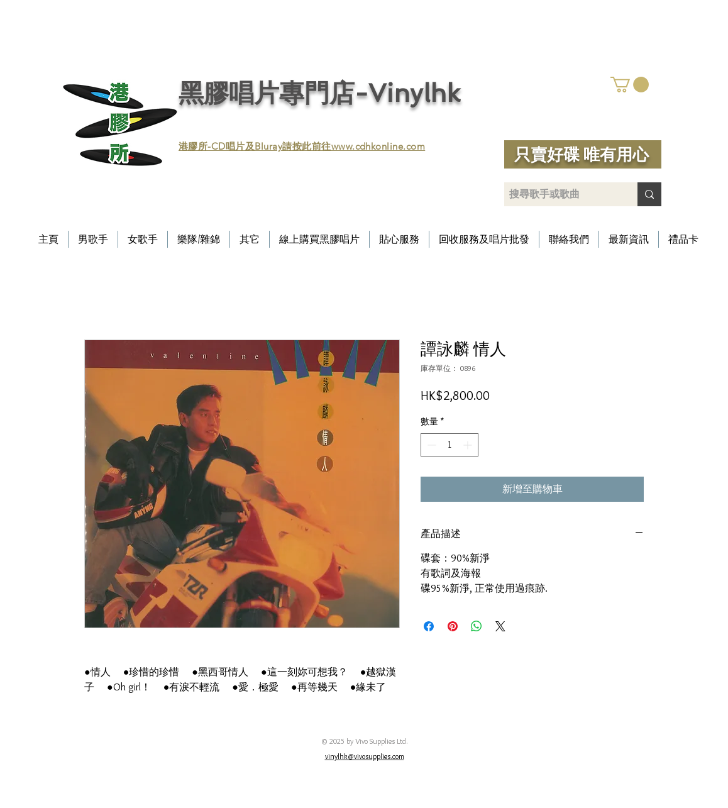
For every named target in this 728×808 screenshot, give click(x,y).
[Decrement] (430, 445)
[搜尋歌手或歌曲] (560, 194)
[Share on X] (500, 626)
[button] (629, 84)
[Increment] (469, 445)
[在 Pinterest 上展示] (452, 626)
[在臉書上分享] (428, 626)
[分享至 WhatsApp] (476, 626)
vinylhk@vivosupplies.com (364, 756)
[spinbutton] (449, 445)
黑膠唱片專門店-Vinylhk (319, 93)
